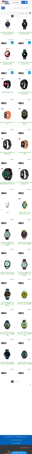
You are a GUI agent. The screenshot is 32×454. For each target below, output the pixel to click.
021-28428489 (17, 443)
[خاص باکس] (5, 2)
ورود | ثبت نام (15, 2)
